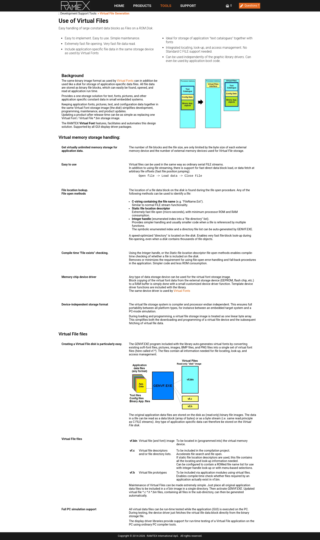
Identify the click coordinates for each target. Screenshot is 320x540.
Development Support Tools (78, 13)
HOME (119, 6)
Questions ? (251, 5)
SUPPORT (188, 6)
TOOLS (165, 6)
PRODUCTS (142, 6)
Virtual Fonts (125, 81)
